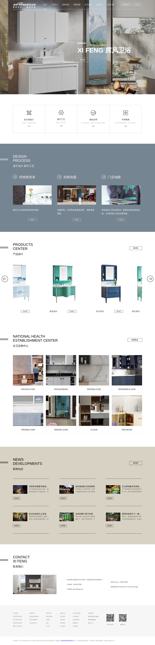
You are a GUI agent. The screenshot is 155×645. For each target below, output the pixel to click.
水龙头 (48, 626)
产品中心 (54, 4)
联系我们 (99, 4)
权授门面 (110, 4)
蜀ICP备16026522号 (67, 640)
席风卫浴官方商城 (93, 616)
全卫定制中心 (33, 623)
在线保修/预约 (33, 619)
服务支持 (32, 613)
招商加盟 (77, 4)
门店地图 (111, 177)
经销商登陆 (76, 619)
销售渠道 (90, 613)
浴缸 (47, 623)
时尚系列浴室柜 (17, 616)
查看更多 (134, 340)
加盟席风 (75, 623)
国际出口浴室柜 (17, 626)
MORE (82, 60)
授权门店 (90, 623)
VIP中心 (137, 4)
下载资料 (75, 626)
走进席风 (62, 616)
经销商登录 (126, 4)
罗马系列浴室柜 (17, 619)
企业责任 (62, 626)
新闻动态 (65, 4)
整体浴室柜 (49, 616)
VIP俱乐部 (76, 616)
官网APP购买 (92, 619)
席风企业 (62, 613)
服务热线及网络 (34, 616)
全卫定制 (88, 4)
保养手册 (48, 613)
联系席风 (62, 623)
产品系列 (15, 613)
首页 (45, 4)
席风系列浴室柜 (17, 623)
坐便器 (48, 619)
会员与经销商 (77, 613)
